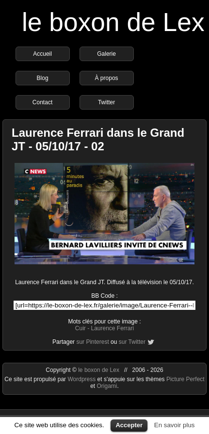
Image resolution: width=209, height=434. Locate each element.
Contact (42, 102)
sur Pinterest (92, 341)
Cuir (80, 328)
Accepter (129, 425)
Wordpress (82, 379)
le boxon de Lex (113, 22)
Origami (106, 386)
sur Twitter (132, 341)
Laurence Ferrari (112, 328)
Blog (42, 78)
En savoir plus (174, 425)
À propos (106, 78)
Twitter (106, 102)
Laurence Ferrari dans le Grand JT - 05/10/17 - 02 (98, 139)
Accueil (42, 53)
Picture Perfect (185, 379)
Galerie (106, 53)
